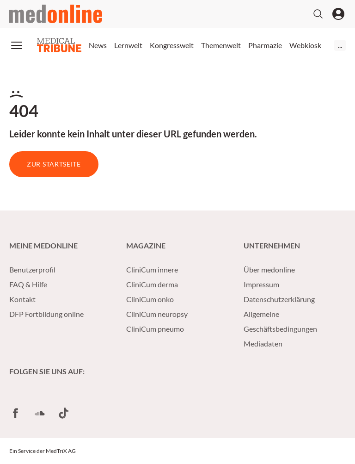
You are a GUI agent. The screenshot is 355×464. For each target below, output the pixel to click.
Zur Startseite (54, 164)
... (340, 45)
